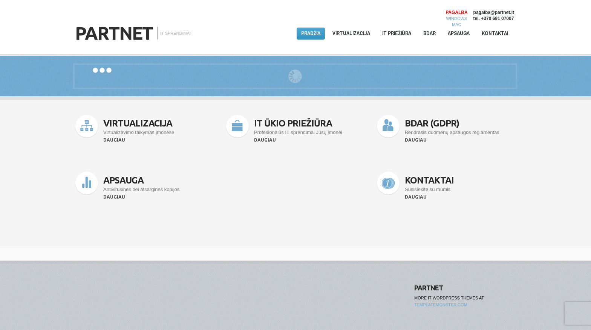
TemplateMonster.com (440, 304)
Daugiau (114, 139)
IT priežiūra (396, 33)
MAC (456, 24)
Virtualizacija (351, 33)
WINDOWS (456, 18)
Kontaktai (495, 33)
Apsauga (459, 33)
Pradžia (310, 33)
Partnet (114, 33)
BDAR (429, 33)
